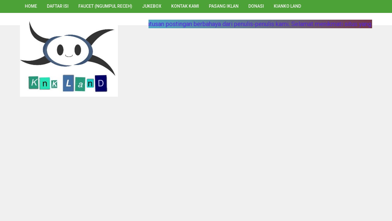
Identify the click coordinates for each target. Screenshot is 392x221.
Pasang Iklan (224, 6)
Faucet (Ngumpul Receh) (105, 6)
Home (31, 6)
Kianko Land (287, 6)
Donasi (256, 6)
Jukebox (151, 6)
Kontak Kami (185, 6)
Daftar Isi (58, 6)
